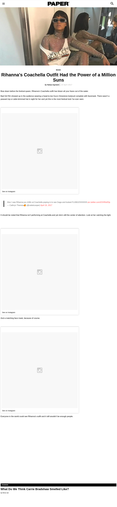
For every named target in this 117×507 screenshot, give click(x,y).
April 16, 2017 (46, 205)
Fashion (5, 485)
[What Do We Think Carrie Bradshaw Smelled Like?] (58, 455)
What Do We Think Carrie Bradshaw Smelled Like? (35, 489)
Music (58, 70)
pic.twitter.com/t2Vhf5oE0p (99, 202)
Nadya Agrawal (53, 85)
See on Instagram (8, 191)
